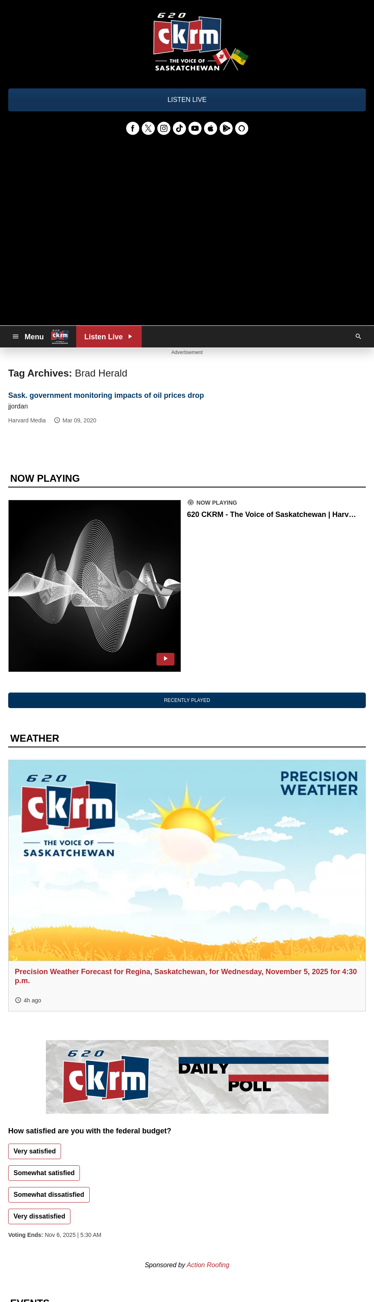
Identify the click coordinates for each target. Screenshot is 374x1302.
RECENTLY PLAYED (187, 700)
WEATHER (34, 738)
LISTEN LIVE (187, 99)
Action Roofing (208, 1264)
